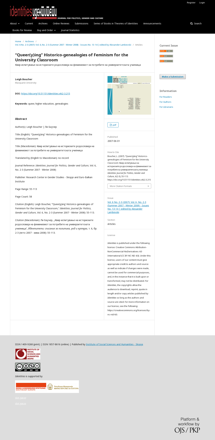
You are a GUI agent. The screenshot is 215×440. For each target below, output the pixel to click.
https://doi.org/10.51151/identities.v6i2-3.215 (45, 93)
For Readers (166, 96)
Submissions (81, 23)
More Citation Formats (121, 186)
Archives (43, 23)
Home (18, 41)
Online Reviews (61, 23)
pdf (114, 124)
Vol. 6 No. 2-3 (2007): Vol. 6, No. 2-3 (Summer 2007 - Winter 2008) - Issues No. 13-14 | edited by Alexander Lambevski (73, 44)
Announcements (152, 23)
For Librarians (166, 106)
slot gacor (20, 397)
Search (198, 23)
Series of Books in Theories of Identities (116, 23)
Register (191, 2)
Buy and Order (45, 30)
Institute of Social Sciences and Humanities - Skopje (114, 344)
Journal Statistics (70, 30)
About (13, 23)
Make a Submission (172, 76)
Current (29, 23)
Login (202, 2)
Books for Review (22, 30)
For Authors (165, 101)
